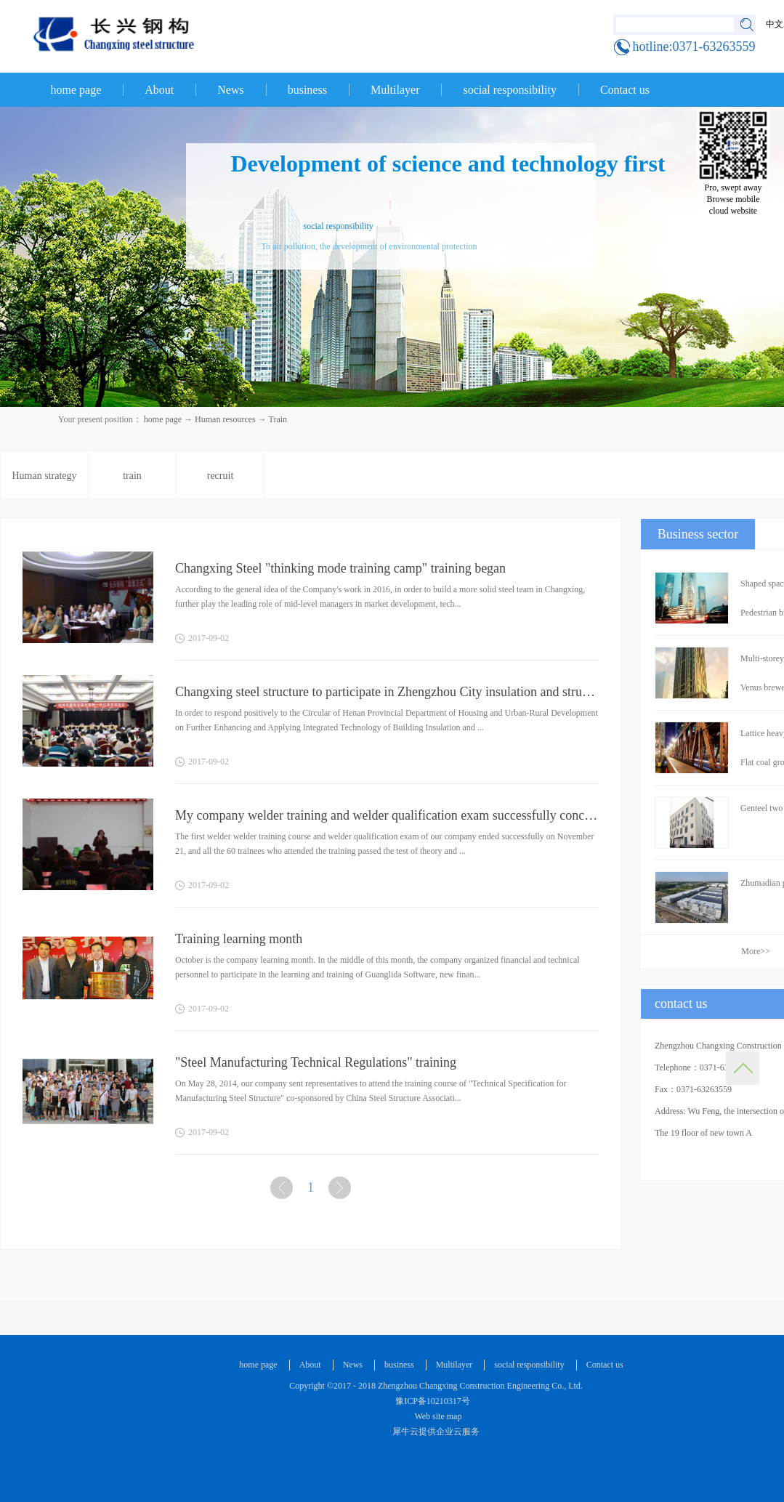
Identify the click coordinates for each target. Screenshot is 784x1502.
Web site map (436, 1416)
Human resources (225, 419)
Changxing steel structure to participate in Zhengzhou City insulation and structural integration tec (387, 692)
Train (278, 419)
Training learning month (238, 939)
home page (76, 90)
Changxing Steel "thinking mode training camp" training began (340, 568)
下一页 (341, 1190)
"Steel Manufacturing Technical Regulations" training (315, 1062)
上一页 (283, 1190)
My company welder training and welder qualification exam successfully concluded (387, 815)
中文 (774, 24)
